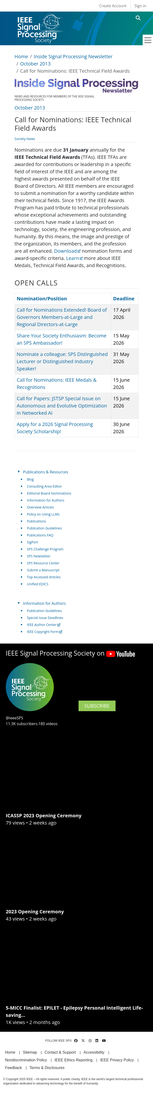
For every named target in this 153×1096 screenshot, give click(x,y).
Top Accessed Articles (44, 577)
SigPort (32, 542)
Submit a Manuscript (43, 570)
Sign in (140, 5)
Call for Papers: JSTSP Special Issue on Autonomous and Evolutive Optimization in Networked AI (62, 405)
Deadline (124, 298)
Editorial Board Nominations (49, 493)
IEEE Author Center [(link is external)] (43, 624)
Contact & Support (60, 1052)
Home (21, 56)
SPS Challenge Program (45, 549)
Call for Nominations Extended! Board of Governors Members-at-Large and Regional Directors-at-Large (62, 317)
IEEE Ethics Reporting (73, 1060)
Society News (25, 138)
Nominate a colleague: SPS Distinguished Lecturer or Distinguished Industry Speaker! (62, 361)
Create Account (113, 5)
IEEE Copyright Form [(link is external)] (44, 631)
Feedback (13, 1068)
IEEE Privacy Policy (117, 1060)
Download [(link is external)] (67, 251)
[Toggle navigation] (148, 40)
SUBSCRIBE (97, 706)
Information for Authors (45, 500)
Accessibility (94, 1052)
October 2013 (35, 63)
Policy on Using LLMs (43, 514)
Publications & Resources (45, 472)
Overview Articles (40, 507)
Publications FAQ (40, 535)
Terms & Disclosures (47, 1068)
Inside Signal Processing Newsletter (73, 56)
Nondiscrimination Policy (26, 1060)
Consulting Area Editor (44, 486)
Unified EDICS (37, 584)
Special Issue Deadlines (45, 617)
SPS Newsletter (38, 556)
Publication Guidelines (44, 528)
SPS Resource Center (43, 563)
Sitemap (30, 1052)
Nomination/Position (42, 298)
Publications (36, 521)
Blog (30, 479)
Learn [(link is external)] (74, 258)
